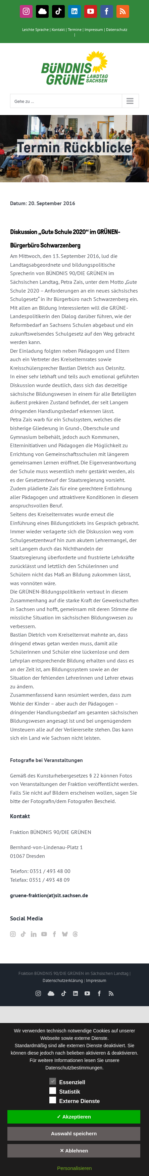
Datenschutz (116, 29)
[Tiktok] (23, 934)
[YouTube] (44, 934)
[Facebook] (54, 934)
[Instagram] (12, 934)
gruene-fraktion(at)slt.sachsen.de (49, 895)
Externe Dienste (74, 1100)
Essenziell (67, 1081)
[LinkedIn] (33, 934)
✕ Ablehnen (74, 1150)
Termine (75, 29)
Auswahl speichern (74, 1133)
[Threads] (75, 934)
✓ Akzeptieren (74, 1117)
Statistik (64, 1091)
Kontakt (58, 29)
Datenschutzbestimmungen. (74, 1067)
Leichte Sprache (35, 29)
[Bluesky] (64, 934)
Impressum (94, 29)
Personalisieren (74, 1168)
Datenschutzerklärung (63, 980)
